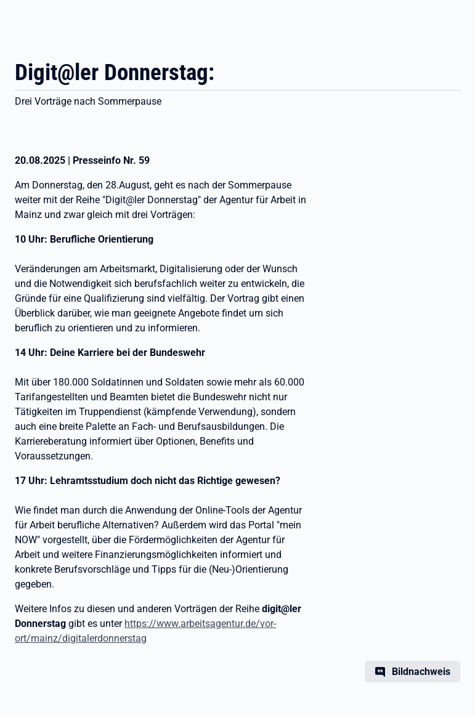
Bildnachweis (421, 671)
